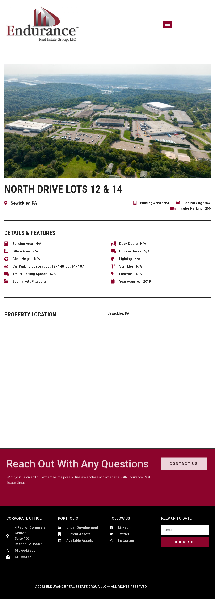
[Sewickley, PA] (107, 377)
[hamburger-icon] (167, 24)
